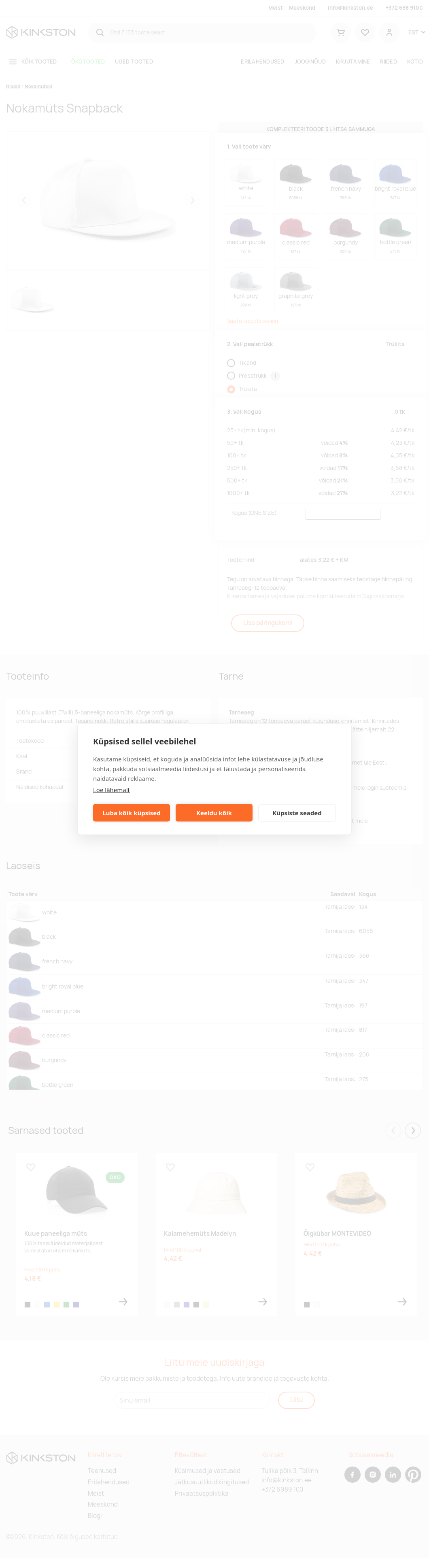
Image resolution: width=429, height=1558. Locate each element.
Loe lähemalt (111, 789)
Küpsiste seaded (297, 813)
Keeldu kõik (214, 813)
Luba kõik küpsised (131, 813)
